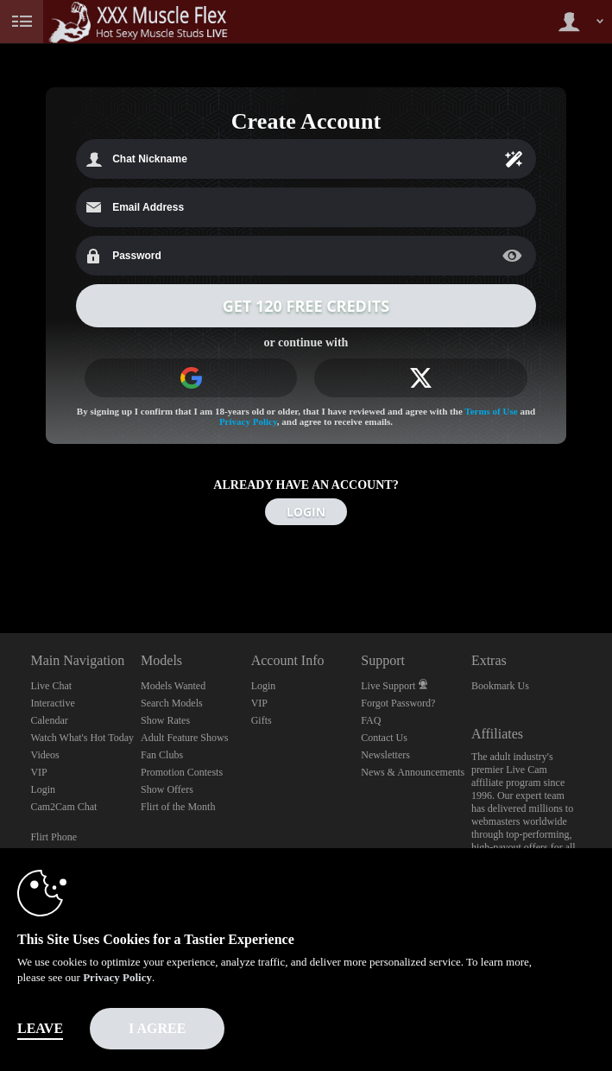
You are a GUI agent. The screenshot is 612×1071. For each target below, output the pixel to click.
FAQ (371, 720)
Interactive (52, 703)
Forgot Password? (398, 703)
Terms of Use (490, 411)
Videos (44, 755)
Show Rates (165, 720)
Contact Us (384, 738)
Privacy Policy (248, 421)
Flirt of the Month (178, 807)
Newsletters (385, 755)
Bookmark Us (500, 686)
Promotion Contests (182, 772)
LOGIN (306, 512)
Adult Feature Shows (184, 738)
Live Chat (51, 686)
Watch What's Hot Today (82, 738)
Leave (40, 1028)
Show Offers (167, 789)
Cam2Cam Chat (63, 807)
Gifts (261, 720)
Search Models (172, 703)
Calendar (48, 720)
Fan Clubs (162, 755)
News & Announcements (412, 772)
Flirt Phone (53, 837)
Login (42, 789)
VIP (38, 772)
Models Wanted (173, 686)
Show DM (0, 568)
